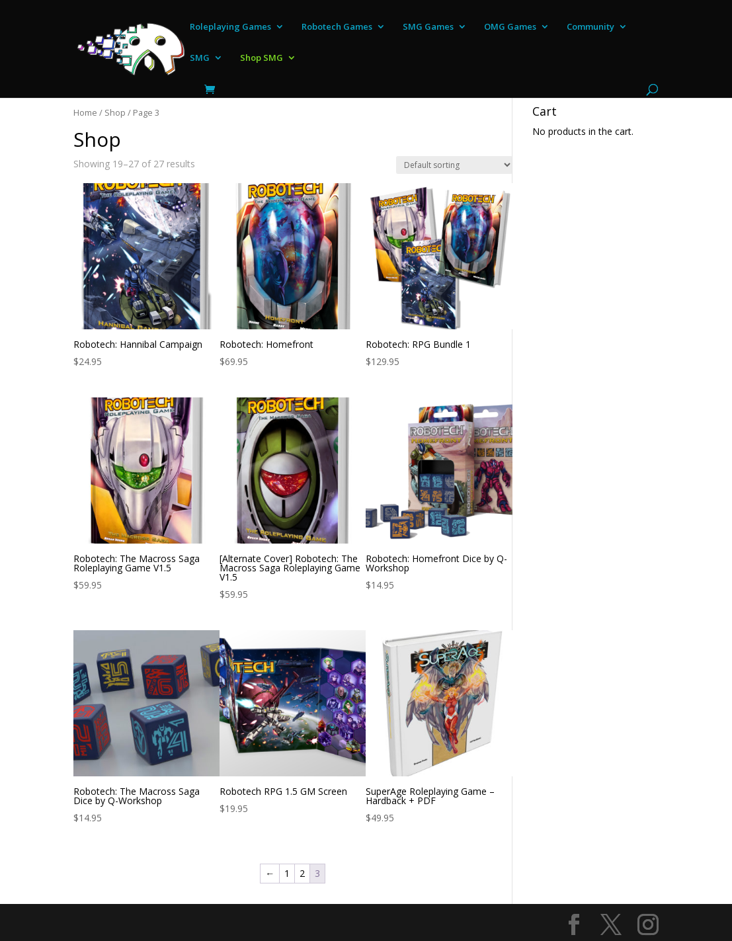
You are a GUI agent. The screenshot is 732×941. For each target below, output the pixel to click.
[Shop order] (454, 165)
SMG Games (428, 27)
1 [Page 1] (287, 873)
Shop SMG (261, 58)
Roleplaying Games (230, 27)
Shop (115, 112)
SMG (200, 58)
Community (590, 27)
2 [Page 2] (302, 873)
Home (85, 112)
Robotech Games (337, 27)
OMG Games (510, 27)
